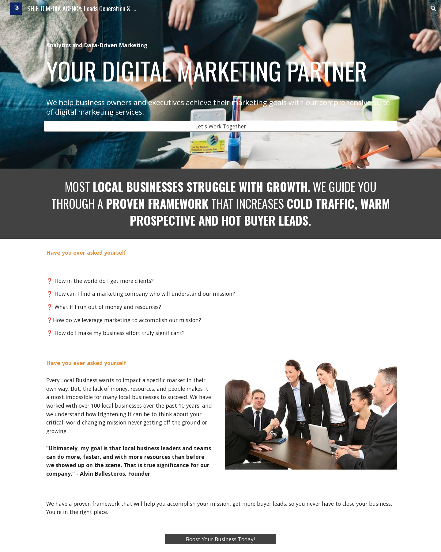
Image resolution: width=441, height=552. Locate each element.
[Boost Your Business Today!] (220, 539)
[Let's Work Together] (220, 126)
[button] (433, 8)
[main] (220, 79)
